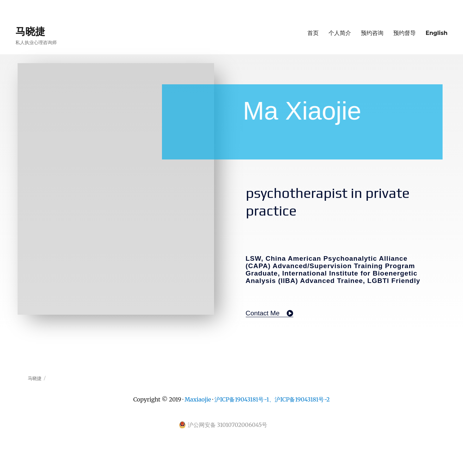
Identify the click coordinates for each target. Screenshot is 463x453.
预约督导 (404, 33)
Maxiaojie (197, 399)
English (437, 33)
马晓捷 (30, 31)
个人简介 (340, 33)
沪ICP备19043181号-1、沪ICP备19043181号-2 (272, 399)
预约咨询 (372, 33)
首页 (313, 33)
